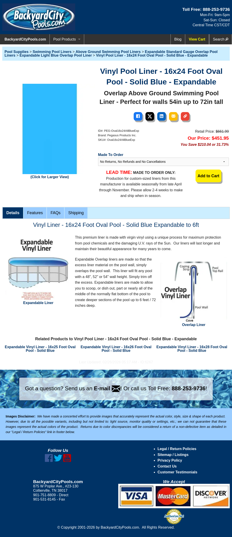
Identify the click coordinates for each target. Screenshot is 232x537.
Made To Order (110, 155)
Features (35, 213)
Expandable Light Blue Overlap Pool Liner (55, 55)
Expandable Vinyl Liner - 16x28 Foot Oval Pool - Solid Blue (191, 348)
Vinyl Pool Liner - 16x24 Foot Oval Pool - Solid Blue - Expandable (152, 55)
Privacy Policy (169, 460)
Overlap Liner (193, 292)
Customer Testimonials (177, 472)
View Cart (197, 39)
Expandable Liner (38, 270)
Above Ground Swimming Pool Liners (108, 52)
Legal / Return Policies (176, 449)
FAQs (55, 213)
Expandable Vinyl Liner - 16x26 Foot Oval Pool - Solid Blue (116, 348)
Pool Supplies (17, 52)
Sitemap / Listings (172, 455)
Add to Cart (208, 176)
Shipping (76, 213)
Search (220, 39)
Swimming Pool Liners (52, 52)
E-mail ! (108, 388)
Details (12, 213)
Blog (177, 39)
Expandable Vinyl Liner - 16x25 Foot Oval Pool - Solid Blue (40, 348)
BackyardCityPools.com (25, 39)
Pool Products (64, 39)
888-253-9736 (216, 9)
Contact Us (166, 466)
